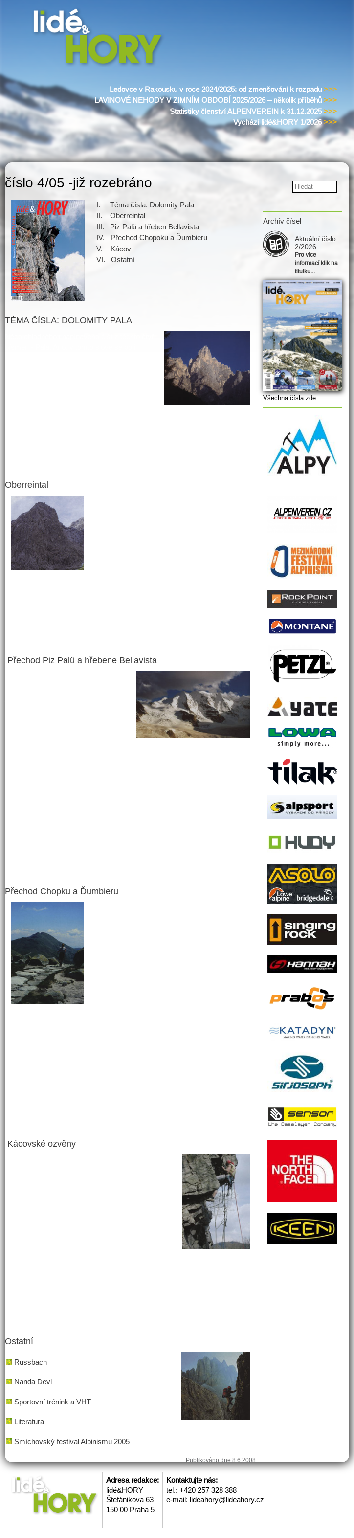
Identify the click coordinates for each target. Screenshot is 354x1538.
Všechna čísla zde (289, 398)
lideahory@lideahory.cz (227, 1499)
